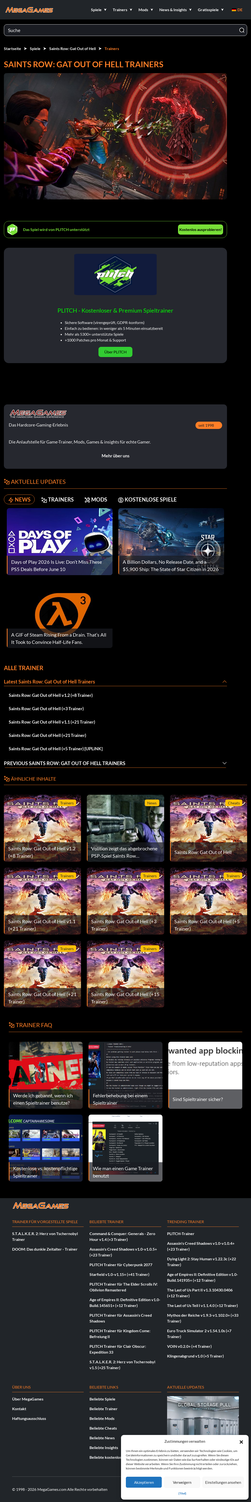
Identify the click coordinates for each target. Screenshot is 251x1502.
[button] (241, 1441)
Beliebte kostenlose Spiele (112, 1457)
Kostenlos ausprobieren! (200, 229)
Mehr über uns (116, 455)
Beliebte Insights (103, 1447)
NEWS (19, 499)
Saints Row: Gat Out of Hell (72, 48)
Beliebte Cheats (103, 1428)
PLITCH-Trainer (180, 1233)
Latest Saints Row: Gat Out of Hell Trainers (49, 681)
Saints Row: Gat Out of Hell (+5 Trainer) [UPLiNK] (56, 748)
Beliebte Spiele (102, 1399)
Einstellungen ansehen (223, 1482)
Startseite (12, 48)
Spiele (35, 48)
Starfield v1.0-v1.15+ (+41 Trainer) (119, 1274)
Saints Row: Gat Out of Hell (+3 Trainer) (46, 708)
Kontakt (19, 1408)
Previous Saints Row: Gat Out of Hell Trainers (64, 763)
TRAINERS (57, 499)
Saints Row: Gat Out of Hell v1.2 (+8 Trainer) (51, 695)
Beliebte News (102, 1437)
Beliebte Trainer (103, 1408)
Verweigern (182, 1482)
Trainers (112, 48)
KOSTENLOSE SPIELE (147, 499)
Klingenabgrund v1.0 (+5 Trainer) (195, 1356)
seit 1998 (206, 425)
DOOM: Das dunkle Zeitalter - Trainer (45, 1249)
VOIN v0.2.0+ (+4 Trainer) (189, 1346)
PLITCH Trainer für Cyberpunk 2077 (120, 1264)
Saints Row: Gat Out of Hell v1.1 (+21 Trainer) (52, 722)
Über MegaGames (27, 1399)
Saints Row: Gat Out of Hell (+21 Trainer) (47, 735)
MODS (95, 499)
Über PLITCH (115, 352)
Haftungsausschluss (29, 1418)
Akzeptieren (144, 1482)
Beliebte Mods (101, 1418)
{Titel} (182, 1493)
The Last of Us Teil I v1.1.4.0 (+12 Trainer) (202, 1305)
